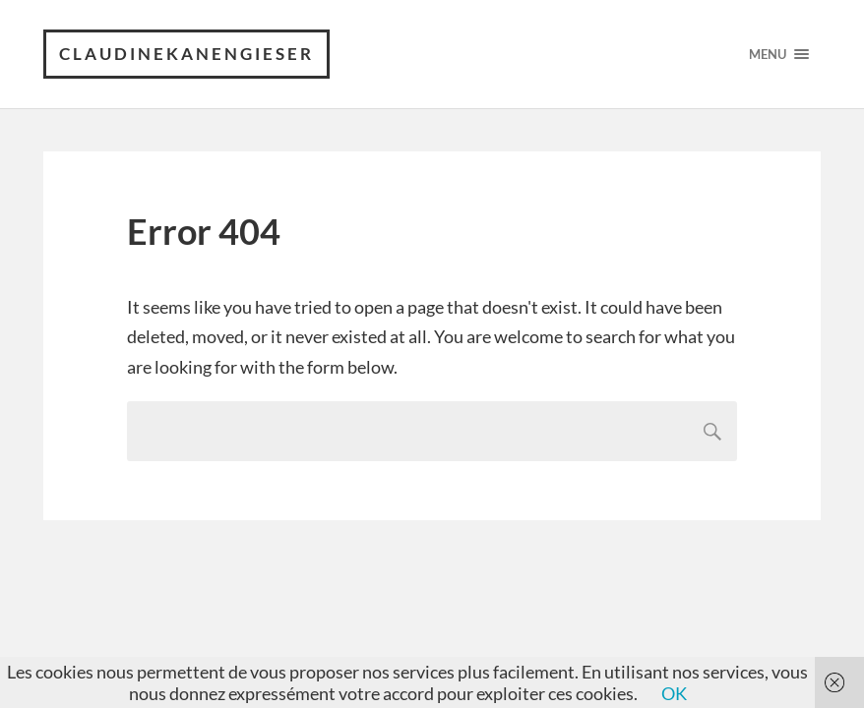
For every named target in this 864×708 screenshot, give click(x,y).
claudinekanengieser (186, 53)
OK (674, 693)
